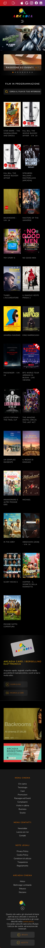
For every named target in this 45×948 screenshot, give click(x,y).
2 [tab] (15, 72)
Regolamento (22, 865)
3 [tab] (18, 72)
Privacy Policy (22, 851)
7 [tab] (27, 72)
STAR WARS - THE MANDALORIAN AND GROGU (12, 133)
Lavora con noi (22, 832)
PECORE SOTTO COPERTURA (10, 625)
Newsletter (22, 828)
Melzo (22, 881)
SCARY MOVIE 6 (11, 582)
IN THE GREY (9, 542)
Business (22, 809)
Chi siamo (22, 784)
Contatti (22, 835)
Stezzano (22, 892)
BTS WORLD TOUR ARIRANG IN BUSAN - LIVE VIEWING (31, 376)
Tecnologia (22, 787)
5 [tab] (22, 72)
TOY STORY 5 (9, 258)
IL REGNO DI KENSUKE (28, 461)
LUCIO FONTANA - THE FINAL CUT (12, 418)
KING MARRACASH (31, 335)
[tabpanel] (22, 62)
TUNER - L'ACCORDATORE (11, 296)
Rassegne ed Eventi (22, 798)
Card (22, 791)
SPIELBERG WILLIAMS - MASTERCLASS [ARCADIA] (29, 177)
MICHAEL (27, 500)
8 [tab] (30, 72)
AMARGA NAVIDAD (12, 335)
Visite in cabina (22, 805)
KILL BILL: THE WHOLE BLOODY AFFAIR (11, 175)
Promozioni (22, 794)
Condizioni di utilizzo (22, 858)
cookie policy (28, 921)
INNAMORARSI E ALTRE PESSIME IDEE (11, 502)
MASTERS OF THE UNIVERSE (31, 219)
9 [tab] (32, 72)
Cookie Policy (22, 855)
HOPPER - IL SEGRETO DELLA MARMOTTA (30, 584)
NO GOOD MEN (29, 258)
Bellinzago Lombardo (22, 885)
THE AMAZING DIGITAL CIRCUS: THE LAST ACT (30, 419)
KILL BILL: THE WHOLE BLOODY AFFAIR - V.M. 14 (30, 133)
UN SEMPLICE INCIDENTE (10, 461)
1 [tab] (13, 72)
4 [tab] (20, 72)
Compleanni (22, 802)
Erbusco (22, 888)
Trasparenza (23, 862)
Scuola (22, 812)
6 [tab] (25, 72)
